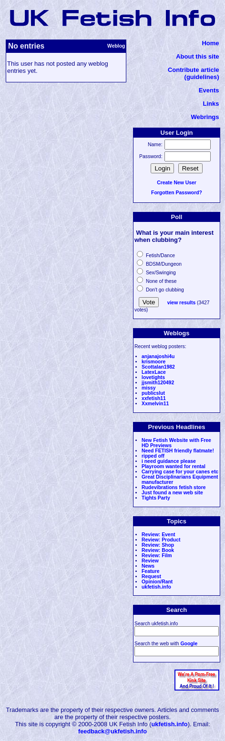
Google (188, 643)
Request (151, 576)
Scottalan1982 (158, 367)
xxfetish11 (154, 398)
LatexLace (154, 372)
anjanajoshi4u (158, 356)
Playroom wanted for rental (173, 466)
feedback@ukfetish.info (112, 731)
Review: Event (158, 534)
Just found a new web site (172, 492)
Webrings (205, 116)
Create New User (176, 182)
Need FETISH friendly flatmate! (178, 450)
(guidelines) (201, 76)
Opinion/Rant (157, 581)
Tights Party (156, 498)
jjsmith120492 (158, 382)
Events (209, 90)
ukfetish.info (156, 587)
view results (181, 302)
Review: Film (157, 555)
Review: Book (158, 550)
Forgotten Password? (176, 192)
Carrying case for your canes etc (180, 471)
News (148, 566)
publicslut (153, 393)
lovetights (153, 377)
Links (211, 103)
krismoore (153, 361)
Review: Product (161, 539)
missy (148, 388)
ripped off (153, 456)
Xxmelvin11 (155, 403)
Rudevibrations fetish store (174, 487)
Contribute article (193, 69)
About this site (197, 56)
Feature (151, 571)
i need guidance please (169, 461)
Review (150, 560)
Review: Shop (158, 545)
